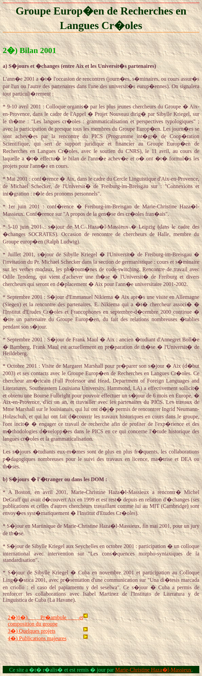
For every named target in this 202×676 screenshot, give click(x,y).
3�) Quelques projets (31, 631)
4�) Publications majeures (37, 638)
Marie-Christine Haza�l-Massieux (153, 670)
